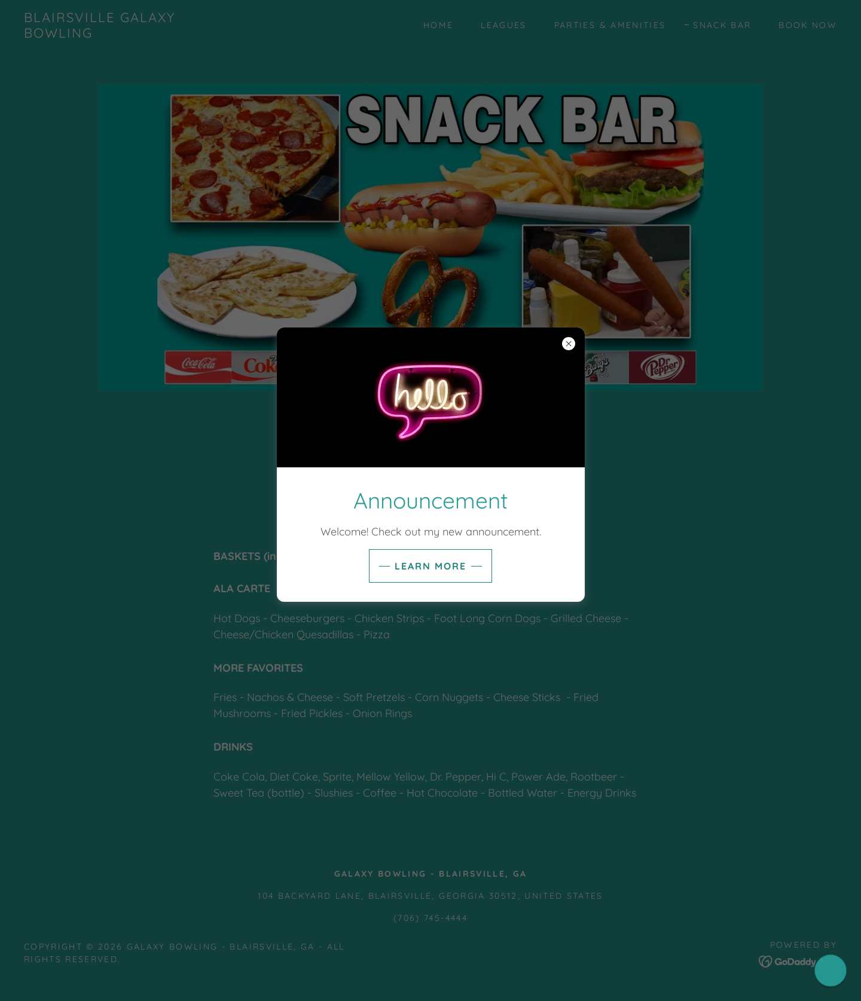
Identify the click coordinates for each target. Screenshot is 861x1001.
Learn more (430, 566)
